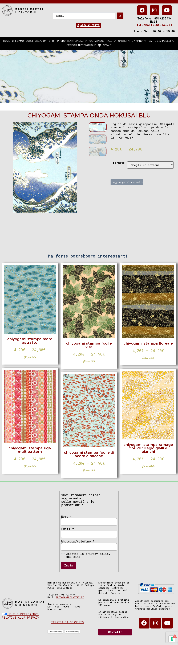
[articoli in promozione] (81, 45)
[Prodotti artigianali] (72, 41)
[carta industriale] (103, 41)
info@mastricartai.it (154, 25)
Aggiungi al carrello (128, 182)
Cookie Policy (72, 632)
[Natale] (104, 45)
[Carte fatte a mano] (132, 41)
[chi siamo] (17, 41)
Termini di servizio (67, 622)
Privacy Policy (55, 632)
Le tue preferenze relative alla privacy (20, 616)
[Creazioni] (41, 41)
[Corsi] (29, 41)
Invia (68, 565)
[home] (7, 41)
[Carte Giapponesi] (161, 41)
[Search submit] (120, 16)
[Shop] (52, 41)
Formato (119, 162)
